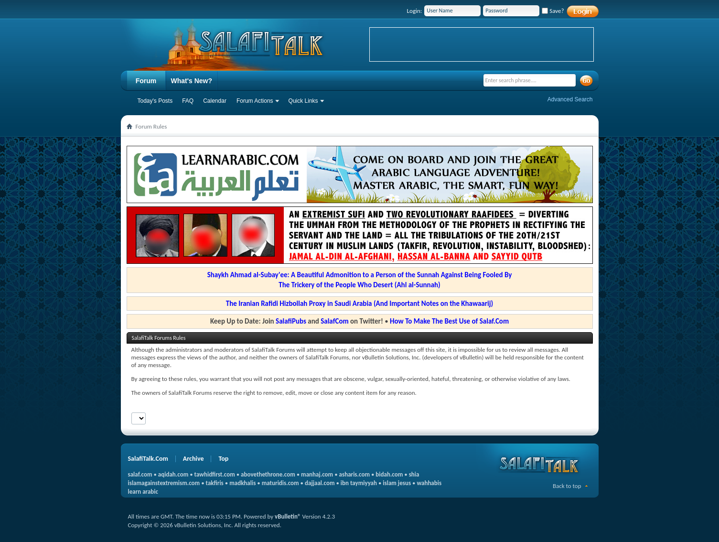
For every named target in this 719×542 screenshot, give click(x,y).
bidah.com (389, 474)
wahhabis (429, 483)
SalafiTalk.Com (148, 459)
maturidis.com (280, 483)
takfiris (215, 483)
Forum (146, 81)
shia (414, 474)
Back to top (567, 485)
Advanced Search (570, 99)
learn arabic (143, 491)
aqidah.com (173, 474)
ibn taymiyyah (359, 483)
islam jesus (397, 483)
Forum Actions (254, 101)
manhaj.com (317, 474)
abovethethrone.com (268, 474)
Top (223, 459)
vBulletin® (287, 516)
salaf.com (140, 474)
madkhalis (242, 483)
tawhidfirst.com (214, 474)
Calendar (214, 101)
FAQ (187, 101)
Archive (193, 459)
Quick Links (303, 101)
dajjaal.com (319, 483)
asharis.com (354, 474)
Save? (553, 10)
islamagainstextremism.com (164, 483)
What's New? (192, 81)
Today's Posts (155, 101)
